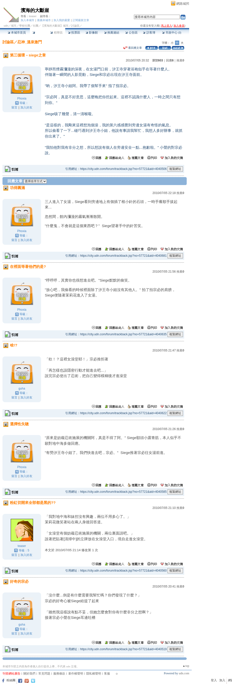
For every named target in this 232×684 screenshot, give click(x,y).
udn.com (184, 673)
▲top (185, 666)
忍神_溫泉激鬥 (29, 42)
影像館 (92, 32)
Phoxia (21, 98)
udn (6, 25)
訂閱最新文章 (81, 20)
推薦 (180, 60)
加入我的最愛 (62, 20)
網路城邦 (182, 3)
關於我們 (29, 673)
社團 (35, 25)
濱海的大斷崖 (35, 10)
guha (21, 388)
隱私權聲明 (93, 673)
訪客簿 (149, 32)
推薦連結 (111, 32)
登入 (214, 680)
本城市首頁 (17, 32)
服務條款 (59, 673)
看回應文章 (132, 47)
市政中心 (171, 32)
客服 (107, 673)
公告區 (131, 32)
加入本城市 (27, 20)
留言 (14, 107)
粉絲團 (10, 680)
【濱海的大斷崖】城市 (54, 25)
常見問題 (44, 673)
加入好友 (26, 107)
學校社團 (24, 25)
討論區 (39, 32)
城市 (13, 25)
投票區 (74, 32)
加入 (222, 680)
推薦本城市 (44, 20)
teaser (33, 16)
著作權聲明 (75, 673)
